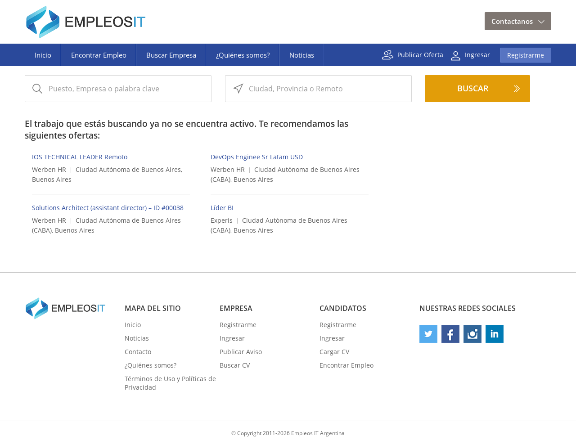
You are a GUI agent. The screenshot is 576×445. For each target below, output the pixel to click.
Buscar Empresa (171, 54)
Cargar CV (334, 351)
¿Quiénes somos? (243, 54)
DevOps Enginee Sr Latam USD (257, 157)
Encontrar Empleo (98, 54)
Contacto (138, 351)
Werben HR (49, 169)
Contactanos (512, 21)
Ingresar (477, 54)
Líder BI (222, 207)
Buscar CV (235, 365)
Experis (222, 220)
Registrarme (525, 55)
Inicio (43, 54)
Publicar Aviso (241, 351)
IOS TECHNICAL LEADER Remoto (79, 157)
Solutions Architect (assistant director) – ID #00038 (108, 207)
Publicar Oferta (420, 54)
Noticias (301, 54)
